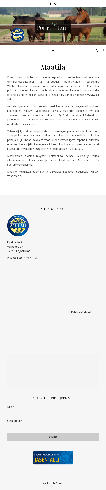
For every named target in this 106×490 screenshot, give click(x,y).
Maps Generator (81, 311)
